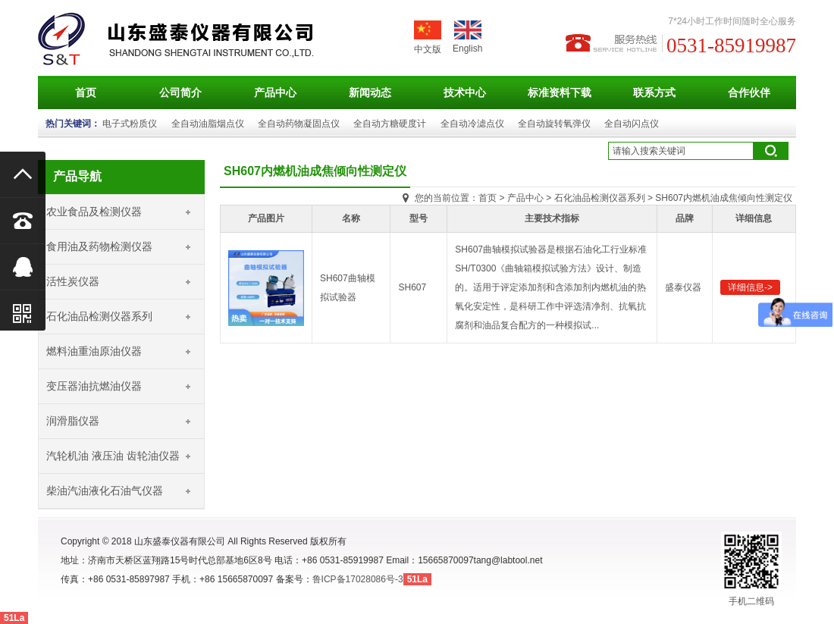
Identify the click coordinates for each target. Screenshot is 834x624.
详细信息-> (750, 287)
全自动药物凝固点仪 (299, 123)
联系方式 (654, 92)
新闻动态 (370, 92)
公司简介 (180, 92)
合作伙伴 (749, 92)
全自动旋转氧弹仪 (554, 123)
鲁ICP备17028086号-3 (357, 579)
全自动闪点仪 (631, 123)
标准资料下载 (559, 92)
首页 (85, 92)
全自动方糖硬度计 (389, 123)
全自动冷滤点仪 (472, 123)
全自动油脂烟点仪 (207, 123)
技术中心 (465, 92)
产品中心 (275, 92)
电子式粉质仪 (129, 123)
